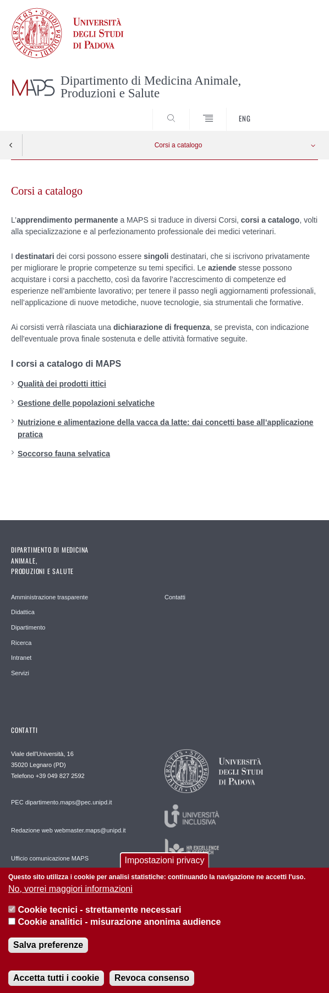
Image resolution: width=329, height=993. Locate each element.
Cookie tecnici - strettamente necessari (99, 917)
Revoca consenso (151, 985)
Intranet (21, 657)
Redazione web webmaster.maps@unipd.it (68, 830)
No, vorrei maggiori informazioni (70, 896)
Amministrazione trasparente (49, 597)
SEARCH (294, 110)
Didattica (23, 612)
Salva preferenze (48, 952)
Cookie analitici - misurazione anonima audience (119, 929)
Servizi (20, 673)
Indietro (11, 145)
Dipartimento (28, 627)
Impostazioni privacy (165, 867)
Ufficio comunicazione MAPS (50, 858)
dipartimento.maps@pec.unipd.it (68, 802)
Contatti (174, 597)
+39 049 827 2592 (60, 776)
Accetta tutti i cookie (56, 985)
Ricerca (21, 642)
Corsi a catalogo (178, 145)
